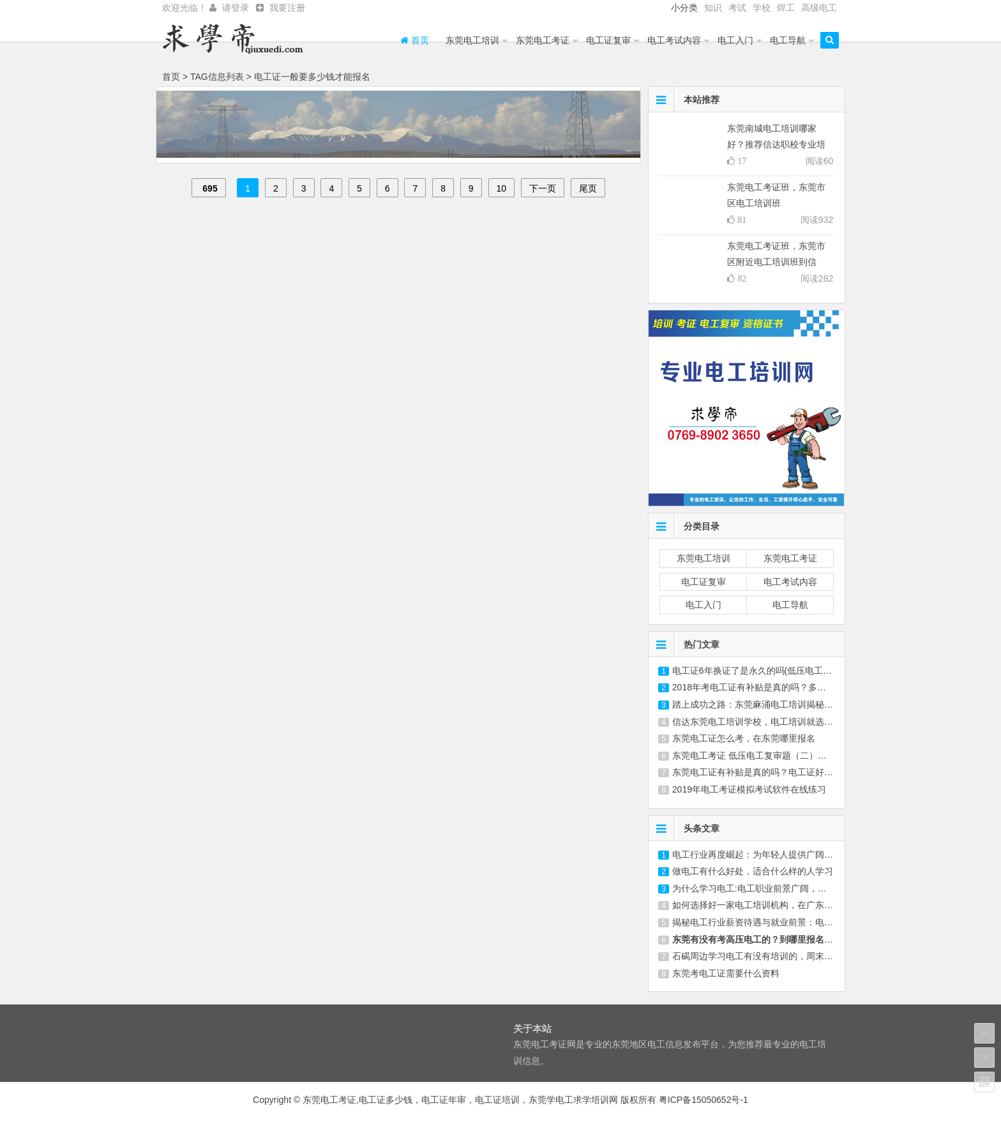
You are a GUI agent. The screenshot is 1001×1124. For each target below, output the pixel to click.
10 (502, 188)
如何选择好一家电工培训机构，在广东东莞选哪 (766, 905)
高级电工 (819, 8)
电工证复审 (608, 40)
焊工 (786, 8)
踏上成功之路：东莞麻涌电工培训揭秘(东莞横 (763, 704)
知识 (713, 8)
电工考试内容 (674, 40)
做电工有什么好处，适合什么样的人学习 (752, 871)
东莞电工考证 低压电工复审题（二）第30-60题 (765, 755)
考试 (737, 8)
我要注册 (287, 8)
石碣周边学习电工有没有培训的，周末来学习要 (766, 956)
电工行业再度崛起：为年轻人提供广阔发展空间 (766, 854)
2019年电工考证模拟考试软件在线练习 (749, 789)
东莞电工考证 (542, 40)
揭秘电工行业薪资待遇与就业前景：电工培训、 (766, 922)
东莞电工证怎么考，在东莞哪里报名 (743, 738)
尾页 (588, 188)
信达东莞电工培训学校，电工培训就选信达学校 (766, 722)
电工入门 (735, 40)
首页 (414, 40)
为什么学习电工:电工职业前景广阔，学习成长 (763, 888)
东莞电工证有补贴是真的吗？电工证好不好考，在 (770, 772)
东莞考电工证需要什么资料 (725, 973)
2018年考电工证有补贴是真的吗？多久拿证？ (762, 687)
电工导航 (788, 40)
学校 (762, 8)
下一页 (542, 188)
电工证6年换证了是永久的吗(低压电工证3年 (759, 670)
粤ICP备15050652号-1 (703, 1100)
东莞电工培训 (472, 40)
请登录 (235, 8)
